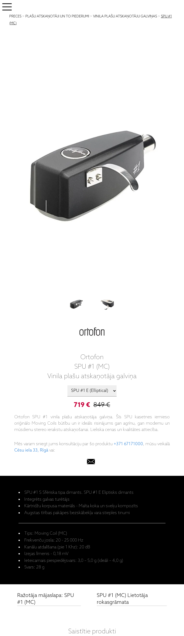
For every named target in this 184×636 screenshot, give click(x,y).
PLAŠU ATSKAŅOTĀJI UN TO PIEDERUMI (57, 16)
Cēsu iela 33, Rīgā (31, 450)
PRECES (15, 16)
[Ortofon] (92, 333)
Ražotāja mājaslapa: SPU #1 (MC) (45, 598)
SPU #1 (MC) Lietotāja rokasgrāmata (122, 598)
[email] (91, 463)
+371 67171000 (128, 444)
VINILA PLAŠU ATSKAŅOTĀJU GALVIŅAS (125, 16)
